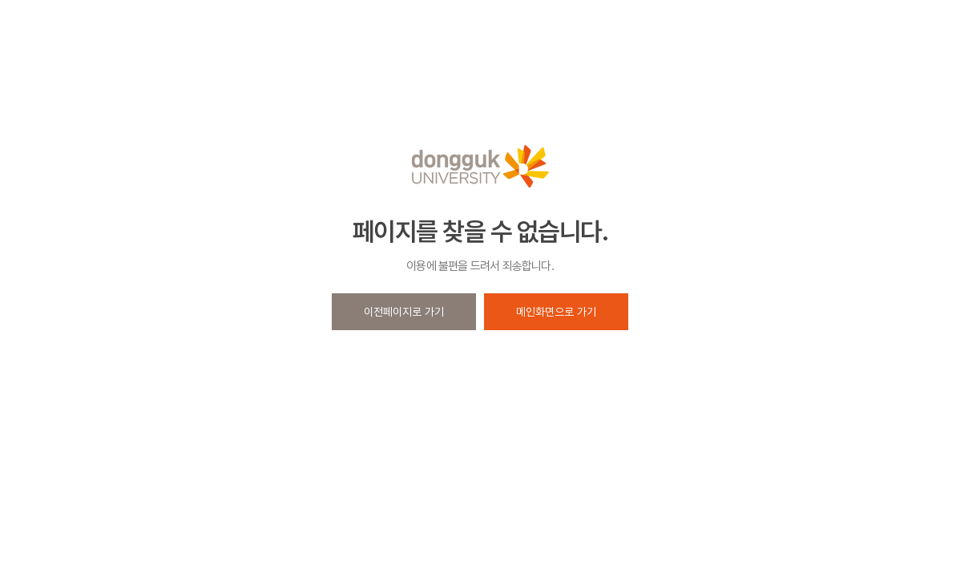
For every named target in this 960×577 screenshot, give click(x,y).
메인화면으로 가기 (556, 311)
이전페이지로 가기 (404, 311)
